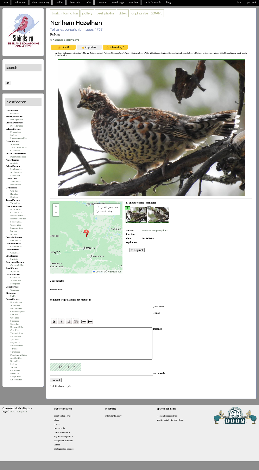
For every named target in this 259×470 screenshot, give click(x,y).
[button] (86, 233)
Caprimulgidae (17, 265)
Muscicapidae (16, 345)
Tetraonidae (15, 181)
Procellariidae (16, 125)
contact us (102, 2)
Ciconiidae (15, 150)
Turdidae (14, 348)
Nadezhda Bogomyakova (66, 39)
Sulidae (13, 135)
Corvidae (14, 324)
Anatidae (14, 163)
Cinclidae (14, 330)
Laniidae (14, 314)
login (239, 2)
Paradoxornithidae (18, 355)
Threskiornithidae (18, 147)
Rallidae (14, 194)
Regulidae (15, 342)
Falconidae (15, 175)
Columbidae (15, 246)
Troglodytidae (16, 333)
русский (251, 2)
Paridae (13, 364)
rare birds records (152, 2)
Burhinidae (15, 209)
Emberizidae (16, 379)
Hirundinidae (16, 302)
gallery (87, 13)
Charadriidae (16, 212)
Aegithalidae (16, 358)
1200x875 (146, 13)
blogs (169, 2)
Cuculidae (15, 252)
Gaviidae (14, 113)
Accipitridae (15, 172)
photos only (74, 2)
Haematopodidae (18, 218)
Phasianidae (15, 184)
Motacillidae (16, 308)
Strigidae (14, 259)
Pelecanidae (15, 132)
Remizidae (15, 361)
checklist (59, 2)
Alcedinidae (15, 280)
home (5, 2)
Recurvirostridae (17, 215)
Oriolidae (14, 317)
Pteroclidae (15, 240)
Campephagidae (17, 311)
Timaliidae (15, 351)
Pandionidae (15, 169)
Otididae (14, 197)
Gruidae (14, 190)
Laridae (13, 231)
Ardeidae (14, 144)
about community (40, 2)
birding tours (20, 2)
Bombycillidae (17, 327)
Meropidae (15, 283)
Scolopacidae (16, 221)
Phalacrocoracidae (18, 138)
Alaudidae (15, 305)
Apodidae (14, 271)
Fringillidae (15, 376)
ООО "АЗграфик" (19, 417)
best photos (105, 13)
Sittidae (13, 367)
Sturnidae (14, 321)
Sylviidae (14, 339)
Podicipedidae (16, 119)
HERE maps (114, 271)
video (88, 2)
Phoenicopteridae (18, 156)
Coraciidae (15, 277)
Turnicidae (15, 203)
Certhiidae (15, 370)
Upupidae (14, 290)
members (133, 2)
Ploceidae (14, 373)
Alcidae (13, 234)
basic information (65, 13)
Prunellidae (15, 336)
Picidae (13, 296)
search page (118, 2)
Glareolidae (15, 225)
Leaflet (98, 271)
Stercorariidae (16, 228)
